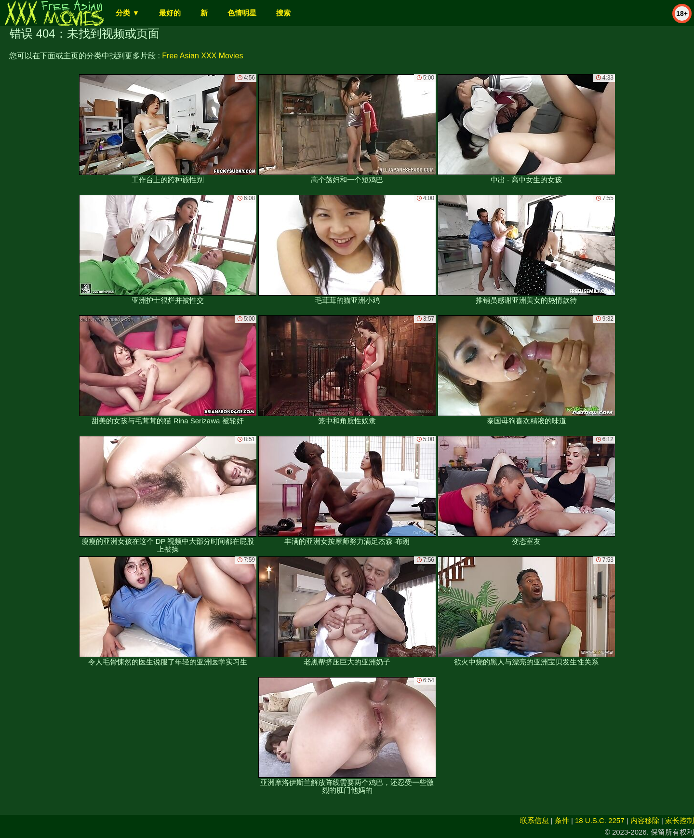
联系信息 (534, 820)
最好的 (170, 13)
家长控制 (679, 820)
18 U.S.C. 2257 (600, 820)
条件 (562, 820)
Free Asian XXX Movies (202, 56)
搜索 (283, 13)
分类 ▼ (127, 13)
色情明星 (241, 13)
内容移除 (644, 820)
